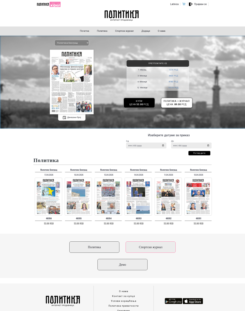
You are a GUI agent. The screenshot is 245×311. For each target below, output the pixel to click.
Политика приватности (124, 288)
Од (127, 141)
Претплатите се (157, 63)
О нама (123, 274)
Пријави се (200, 4)
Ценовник (123, 293)
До (172, 141)
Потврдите (199, 153)
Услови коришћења (124, 283)
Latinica (174, 4)
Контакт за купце (123, 278)
